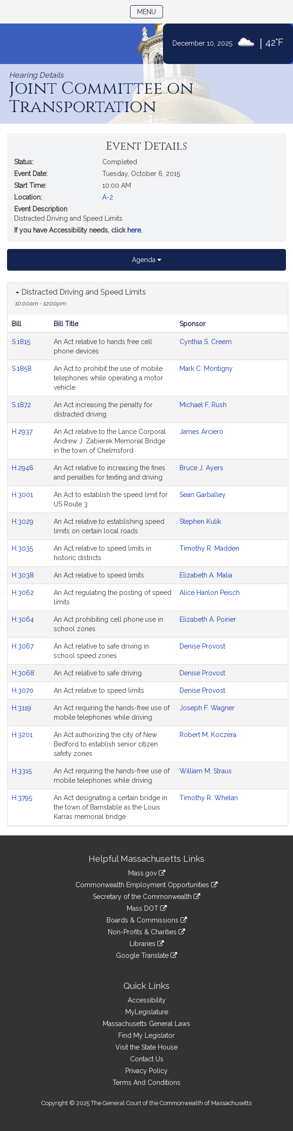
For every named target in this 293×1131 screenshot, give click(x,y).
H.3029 (23, 521)
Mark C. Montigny (206, 368)
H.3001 (23, 494)
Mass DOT (147, 908)
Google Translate (146, 955)
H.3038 (24, 575)
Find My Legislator (146, 1035)
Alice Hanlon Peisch (209, 592)
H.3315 (22, 771)
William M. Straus (205, 771)
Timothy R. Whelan (208, 798)
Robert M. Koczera (207, 734)
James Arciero (201, 431)
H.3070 (23, 690)
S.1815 (22, 341)
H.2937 (23, 431)
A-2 (107, 197)
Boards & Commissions (146, 920)
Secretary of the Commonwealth (146, 896)
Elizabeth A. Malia (205, 575)
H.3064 (24, 619)
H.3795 (23, 798)
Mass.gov (146, 873)
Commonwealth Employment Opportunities (146, 885)
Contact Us (146, 1059)
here (134, 230)
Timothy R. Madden (209, 548)
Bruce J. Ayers (201, 468)
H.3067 (23, 646)
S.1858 (22, 368)
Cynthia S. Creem (205, 341)
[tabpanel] (147, 554)
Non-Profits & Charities (146, 932)
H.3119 (22, 708)
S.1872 (22, 405)
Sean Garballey (202, 494)
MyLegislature (146, 1012)
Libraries (147, 943)
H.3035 (23, 548)
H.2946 (23, 468)
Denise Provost (202, 646)
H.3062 (24, 592)
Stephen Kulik (200, 521)
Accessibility (147, 1000)
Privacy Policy (146, 1071)
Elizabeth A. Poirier (207, 619)
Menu (150, 11)
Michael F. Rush (203, 405)
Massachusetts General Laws (146, 1023)
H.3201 (23, 734)
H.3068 (24, 673)
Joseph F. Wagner (207, 708)
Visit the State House (146, 1047)
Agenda (146, 260)
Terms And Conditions (146, 1082)
